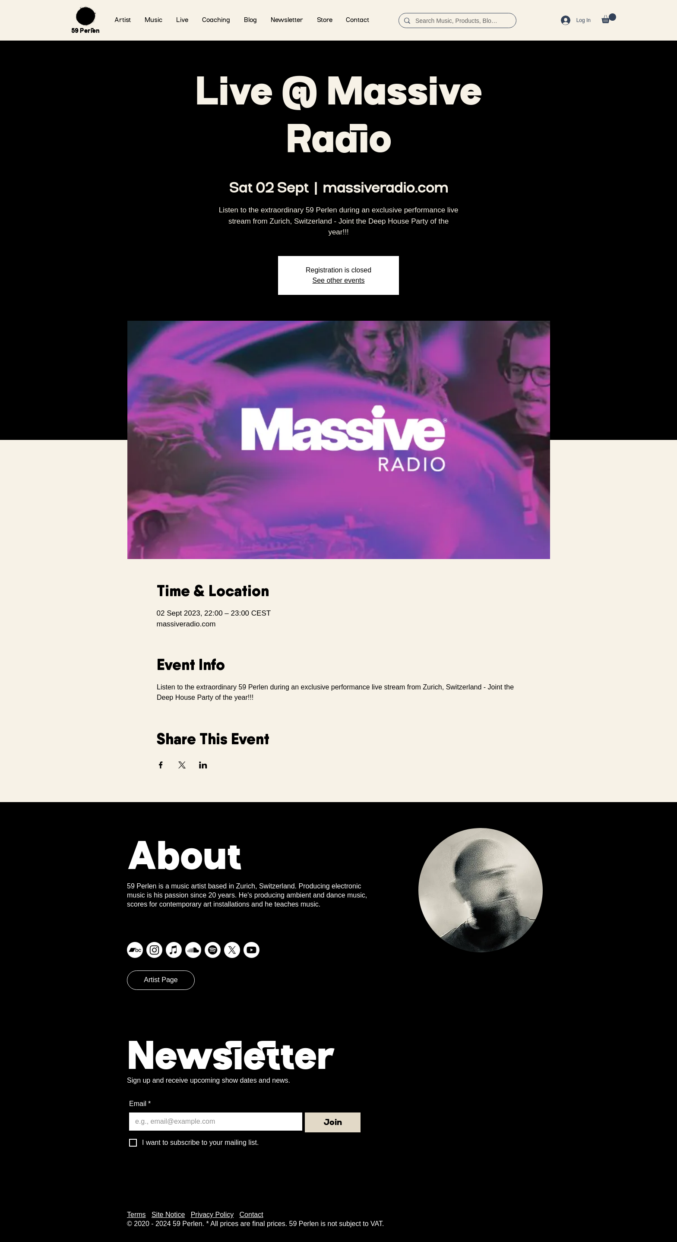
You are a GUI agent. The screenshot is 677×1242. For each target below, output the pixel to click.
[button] (153, 20)
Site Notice (168, 1214)
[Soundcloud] (193, 950)
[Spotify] (213, 950)
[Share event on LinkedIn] (203, 765)
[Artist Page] (161, 980)
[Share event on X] (182, 765)
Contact (251, 1214)
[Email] (213, 1121)
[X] (232, 950)
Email (140, 1104)
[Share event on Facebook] (161, 765)
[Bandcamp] (135, 950)
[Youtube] (251, 950)
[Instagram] (154, 950)
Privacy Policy (212, 1214)
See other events (339, 280)
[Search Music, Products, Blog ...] (456, 21)
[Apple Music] (174, 950)
